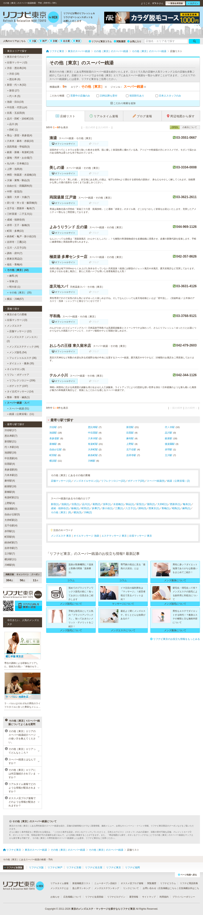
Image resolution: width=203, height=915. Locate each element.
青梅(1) (166, 508)
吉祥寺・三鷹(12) (15, 242)
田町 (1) (12, 129)
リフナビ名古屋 (93, 867)
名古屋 (65, 41)
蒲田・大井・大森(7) (17, 197)
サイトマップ (149, 897)
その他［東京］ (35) (19, 292)
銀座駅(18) (10, 486)
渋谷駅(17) (10, 430)
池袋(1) (65, 504)
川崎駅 (91, 460)
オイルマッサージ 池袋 (86, 535)
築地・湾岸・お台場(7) (18, 157)
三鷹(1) (119, 508)
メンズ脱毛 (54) (17, 352)
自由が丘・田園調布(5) (18, 185)
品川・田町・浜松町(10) (19, 118)
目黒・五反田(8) (15, 112)
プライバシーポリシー (183, 897)
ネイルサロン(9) (15, 369)
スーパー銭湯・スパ (17, 402)
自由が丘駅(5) (12, 514)
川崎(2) (88, 512)
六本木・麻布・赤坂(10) (19, 141)
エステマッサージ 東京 (114, 535)
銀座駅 (168, 438)
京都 (53, 41)
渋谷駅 (53, 427)
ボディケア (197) (17, 386)
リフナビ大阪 (36, 867)
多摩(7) (96, 508)
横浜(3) (78, 512)
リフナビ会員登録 (94, 897)
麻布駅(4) (10, 480)
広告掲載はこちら (168, 888)
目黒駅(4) (10, 463)
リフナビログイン (116, 897)
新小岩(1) (107, 508)
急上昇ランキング (81, 888)
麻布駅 (130, 438)
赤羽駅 (168, 449)
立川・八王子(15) (15, 247)
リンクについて (131, 888)
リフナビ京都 (73, 867)
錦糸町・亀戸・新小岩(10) (20, 236)
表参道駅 (54, 438)
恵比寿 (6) (13, 79)
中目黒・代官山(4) (16, 107)
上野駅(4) (10, 503)
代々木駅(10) (12, 447)
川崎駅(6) (10, 564)
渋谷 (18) (13, 73)
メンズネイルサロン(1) (86, 480)
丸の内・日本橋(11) (17, 163)
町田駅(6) (10, 536)
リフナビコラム (168, 883)
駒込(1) (130, 504)
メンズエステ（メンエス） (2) (23, 339)
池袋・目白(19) (14, 101)
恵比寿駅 (93, 427)
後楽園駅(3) (11, 508)
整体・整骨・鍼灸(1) (17, 397)
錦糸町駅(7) (11, 542)
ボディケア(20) (136, 480)
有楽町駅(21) (12, 497)
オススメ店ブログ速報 (132, 883)
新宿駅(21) (10, 441)
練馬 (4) (12, 275)
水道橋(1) (118, 504)
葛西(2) (96, 504)
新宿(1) (55, 504)
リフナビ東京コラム (100, 41)
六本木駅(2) (11, 475)
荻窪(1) (140, 504)
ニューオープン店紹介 (105, 883)
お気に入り (134, 41)
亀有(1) (187, 504)
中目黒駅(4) (11, 458)
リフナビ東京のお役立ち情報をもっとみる (175, 639)
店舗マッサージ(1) (61, 480)
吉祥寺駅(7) (11, 548)
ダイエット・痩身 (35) (20, 363)
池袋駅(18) (10, 452)
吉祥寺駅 (131, 455)
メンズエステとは (59, 888)
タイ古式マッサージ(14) (19, 391)
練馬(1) (186, 508)
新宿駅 (130, 427)
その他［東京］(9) (61, 512)
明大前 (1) (13, 286)
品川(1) (86, 504)
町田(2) (85, 508)
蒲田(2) (151, 504)
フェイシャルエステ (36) (21, 357)
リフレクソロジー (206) (21, 380)
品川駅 (168, 432)
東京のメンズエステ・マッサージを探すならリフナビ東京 (103, 908)
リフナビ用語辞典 (189, 883)
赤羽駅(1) (10, 531)
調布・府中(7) (13, 253)
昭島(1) (176, 508)
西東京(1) (154, 508)
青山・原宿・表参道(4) (18, 135)
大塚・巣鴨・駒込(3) (17, 180)
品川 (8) (12, 124)
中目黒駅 (93, 432)
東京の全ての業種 (16, 314)
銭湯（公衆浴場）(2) (178, 480)
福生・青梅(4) (13, 264)
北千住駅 (131, 449)
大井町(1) (162, 504)
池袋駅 (53, 432)
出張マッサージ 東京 (140, 535)
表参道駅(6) (11, 469)
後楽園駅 (170, 444)
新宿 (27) (13, 90)
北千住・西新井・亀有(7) (20, 208)
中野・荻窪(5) (13, 191)
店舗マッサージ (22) (19, 331)
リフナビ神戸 (55, 867)
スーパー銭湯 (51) (18, 408)
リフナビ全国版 (13, 867)
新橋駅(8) (10, 491)
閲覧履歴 (119, 41)
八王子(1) (130, 508)
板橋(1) (75, 508)
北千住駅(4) (11, 525)
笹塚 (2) (12, 281)
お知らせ (54, 897)
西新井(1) (175, 504)
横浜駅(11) (10, 559)
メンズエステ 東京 (61, 535)
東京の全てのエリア (17, 56)
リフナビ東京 (113, 867)
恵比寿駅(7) (11, 435)
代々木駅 (170, 427)
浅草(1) (107, 504)
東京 (76, 41)
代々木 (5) (13, 96)
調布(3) (142, 508)
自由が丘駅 (55, 449)
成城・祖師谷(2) (60, 508)
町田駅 (53, 455)
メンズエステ (13, 325)
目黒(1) (76, 504)
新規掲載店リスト (81, 883)
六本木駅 (93, 438)
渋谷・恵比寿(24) (15, 68)
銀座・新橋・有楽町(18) (19, 152)
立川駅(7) (10, 553)
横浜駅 (53, 460)
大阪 (32, 41)
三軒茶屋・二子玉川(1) (18, 213)
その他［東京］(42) (17, 270)
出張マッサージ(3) (16, 62)
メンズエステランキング (106, 888)
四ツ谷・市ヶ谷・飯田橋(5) (21, 202)
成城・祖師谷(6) (15, 219)
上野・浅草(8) (13, 169)
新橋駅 (53, 444)
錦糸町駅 (93, 455)
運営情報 (133, 897)
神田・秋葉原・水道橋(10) (20, 174)
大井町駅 (93, 449)
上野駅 (130, 444)
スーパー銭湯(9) (156, 480)
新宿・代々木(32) (15, 84)
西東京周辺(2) (13, 258)
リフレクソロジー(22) (113, 480)
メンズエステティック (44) (23, 346)
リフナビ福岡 (132, 867)
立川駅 (168, 455)
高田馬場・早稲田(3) (17, 146)
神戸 (43, 41)
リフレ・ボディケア (17, 374)
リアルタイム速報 (59, 883)
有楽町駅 (93, 444)
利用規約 (164, 897)
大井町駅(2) (11, 520)
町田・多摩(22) (14, 230)
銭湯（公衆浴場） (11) (20, 414)
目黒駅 (130, 432)
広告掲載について (72, 897)
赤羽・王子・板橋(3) (17, 225)
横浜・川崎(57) (14, 298)
